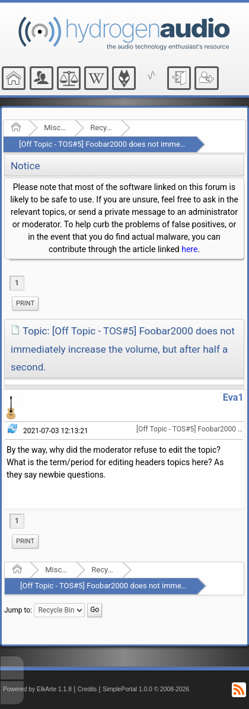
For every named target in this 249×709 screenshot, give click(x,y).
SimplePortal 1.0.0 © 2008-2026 (146, 689)
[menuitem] (25, 304)
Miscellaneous (55, 127)
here (189, 249)
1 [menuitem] (17, 283)
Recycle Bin (101, 127)
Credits (87, 689)
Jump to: (18, 609)
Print (25, 303)
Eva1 (233, 397)
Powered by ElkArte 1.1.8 (37, 689)
